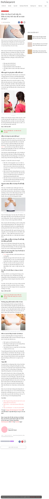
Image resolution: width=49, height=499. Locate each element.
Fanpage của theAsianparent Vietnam (14, 408)
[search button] (47, 2)
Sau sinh (14, 5)
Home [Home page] (2, 433)
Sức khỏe (42, 5)
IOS (12, 420)
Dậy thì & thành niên (5, 9)
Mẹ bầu (8, 5)
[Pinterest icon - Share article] (22, 21)
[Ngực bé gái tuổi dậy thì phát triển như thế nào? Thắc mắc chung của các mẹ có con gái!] (38, 36)
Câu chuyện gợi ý (33, 30)
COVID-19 (4, 5)
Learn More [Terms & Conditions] (32, 497)
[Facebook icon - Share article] (19, 21)
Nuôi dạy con (30, 5)
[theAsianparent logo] (8, 2)
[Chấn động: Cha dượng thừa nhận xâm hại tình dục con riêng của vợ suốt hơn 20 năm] (38, 50)
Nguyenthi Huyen (12, 428)
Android (17, 420)
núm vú (2, 145)
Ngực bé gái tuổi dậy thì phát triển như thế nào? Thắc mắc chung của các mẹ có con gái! (13, 295)
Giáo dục (36, 5)
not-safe (12, 439)
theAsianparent (5, 420)
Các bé (5, 252)
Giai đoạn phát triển (21, 5)
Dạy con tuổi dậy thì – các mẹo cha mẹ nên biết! (14, 405)
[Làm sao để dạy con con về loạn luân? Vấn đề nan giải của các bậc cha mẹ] (38, 43)
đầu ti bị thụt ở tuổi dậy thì (5, 439)
